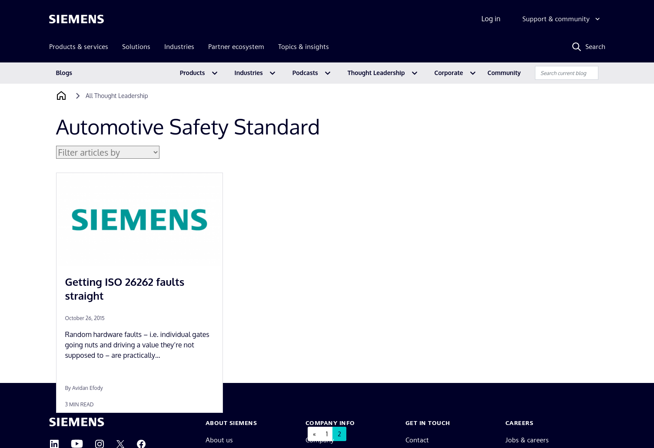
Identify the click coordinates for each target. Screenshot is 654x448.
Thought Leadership (376, 72)
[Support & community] (562, 19)
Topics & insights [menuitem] (303, 47)
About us (219, 440)
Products (192, 72)
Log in (491, 18)
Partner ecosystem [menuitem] (236, 47)
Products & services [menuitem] (78, 47)
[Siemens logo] (76, 19)
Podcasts (305, 72)
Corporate (449, 72)
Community (504, 72)
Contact (417, 440)
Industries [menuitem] (179, 47)
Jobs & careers (527, 440)
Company (319, 440)
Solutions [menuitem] (136, 47)
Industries (249, 72)
